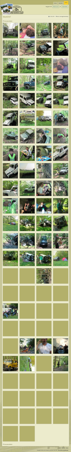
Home (55, 3)
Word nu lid (55, 6)
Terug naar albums (8, 21)
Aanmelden (64, 6)
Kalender (61, 3)
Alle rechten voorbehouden (63, 450)
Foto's (66, 2)
